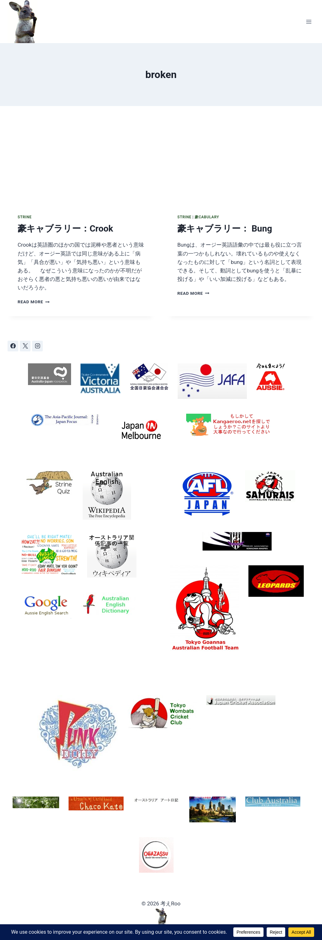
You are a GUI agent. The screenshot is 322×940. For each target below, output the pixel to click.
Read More (34, 301)
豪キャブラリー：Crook (65, 228)
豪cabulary (207, 217)
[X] (25, 346)
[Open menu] (308, 21)
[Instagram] (37, 346)
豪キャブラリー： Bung (224, 228)
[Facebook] (13, 346)
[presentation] (81, 155)
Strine (24, 217)
